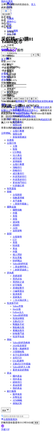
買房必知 (17, 279)
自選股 (10, 140)
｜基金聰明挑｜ (21, 266)
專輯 (9, 339)
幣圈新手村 (18, 324)
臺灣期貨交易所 (41, 107)
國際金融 (11, 207)
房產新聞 (17, 276)
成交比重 (17, 158)
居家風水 (17, 297)
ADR (15, 228)
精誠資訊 (45, 119)
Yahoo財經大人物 (21, 367)
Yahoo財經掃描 (20, 315)
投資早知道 (18, 336)
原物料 (16, 225)
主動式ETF (18, 321)
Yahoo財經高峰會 (21, 342)
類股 (15, 149)
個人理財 (17, 254)
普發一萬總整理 (21, 348)
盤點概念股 (18, 327)
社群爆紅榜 (18, 185)
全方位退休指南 (21, 355)
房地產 (10, 273)
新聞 (9, 233)
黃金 (15, 248)
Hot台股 (17, 309)
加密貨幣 (17, 230)
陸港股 (16, 245)
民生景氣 (17, 257)
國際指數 (17, 210)
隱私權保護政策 (36, 101)
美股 (15, 216)
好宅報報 (17, 285)
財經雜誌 (17, 260)
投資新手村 (12, 303)
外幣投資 (17, 397)
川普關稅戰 (18, 351)
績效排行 (17, 382)
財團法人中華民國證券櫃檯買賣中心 (19, 110)
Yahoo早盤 (18, 306)
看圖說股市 (18, 330)
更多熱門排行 (19, 182)
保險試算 (17, 403)
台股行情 (11, 143)
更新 (36, 423)
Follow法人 (18, 312)
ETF (15, 239)
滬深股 (16, 222)
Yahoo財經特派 (20, 263)
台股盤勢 (17, 237)
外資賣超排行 (19, 179)
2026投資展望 (19, 345)
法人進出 (17, 155)
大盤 (15, 146)
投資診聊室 (18, 318)
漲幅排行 (17, 167)
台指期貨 (17, 194)
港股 (15, 219)
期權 (9, 191)
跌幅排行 (17, 170)
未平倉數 (17, 201)
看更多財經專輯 (21, 370)
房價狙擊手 (18, 288)
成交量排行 (18, 173)
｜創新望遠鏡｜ (21, 269)
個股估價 (17, 134)
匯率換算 (17, 394)
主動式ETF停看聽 (22, 364)
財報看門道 (18, 333)
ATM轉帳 (17, 400)
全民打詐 (17, 358)
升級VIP (5, 429)
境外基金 (17, 379)
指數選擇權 (18, 197)
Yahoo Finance (22, 113)
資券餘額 (17, 161)
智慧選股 (11, 188)
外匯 (15, 213)
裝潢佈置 (17, 294)
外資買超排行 (19, 176)
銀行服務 (11, 391)
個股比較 (17, 125)
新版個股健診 (19, 137)
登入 (33, 4)
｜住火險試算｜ (21, 300)
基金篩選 (17, 385)
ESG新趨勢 (18, 361)
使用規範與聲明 (28, 116)
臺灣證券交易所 (23, 107)
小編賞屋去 (18, 291)
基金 (9, 373)
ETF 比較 (17, 128)
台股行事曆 (18, 131)
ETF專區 (17, 152)
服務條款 (20, 101)
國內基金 (17, 376)
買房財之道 (18, 282)
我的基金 (17, 388)
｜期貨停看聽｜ (21, 204)
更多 (6, 410)
